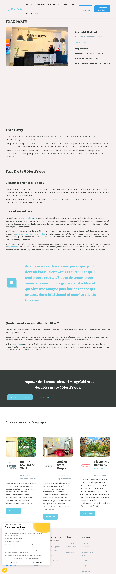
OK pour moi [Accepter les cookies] (38, 563)
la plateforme (13, 247)
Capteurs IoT (55, 555)
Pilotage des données (55, 548)
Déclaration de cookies (36, 555)
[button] (29, 4)
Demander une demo (102, 9)
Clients (73, 4)
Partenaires (86, 561)
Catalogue (54, 561)
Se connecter (85, 9)
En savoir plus (44, 397)
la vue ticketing (26, 218)
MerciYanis (16, 344)
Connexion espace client (71, 545)
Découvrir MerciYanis (86, 545)
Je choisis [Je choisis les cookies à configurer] (14, 563)
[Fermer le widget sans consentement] (12, 524)
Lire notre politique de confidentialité (16, 555)
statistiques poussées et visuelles (30, 234)
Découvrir (13, 511)
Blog (84, 566)
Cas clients (70, 552)
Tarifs (65, 4)
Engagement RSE (87, 553)
